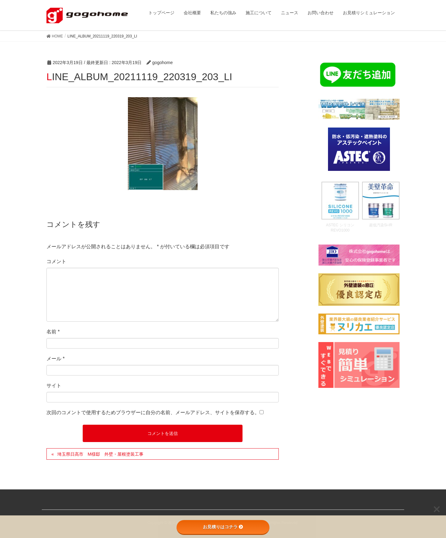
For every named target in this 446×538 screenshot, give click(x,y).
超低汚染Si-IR (380, 225)
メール (55, 358)
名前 (53, 331)
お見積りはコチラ (223, 527)
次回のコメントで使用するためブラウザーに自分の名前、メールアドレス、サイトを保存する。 (153, 412)
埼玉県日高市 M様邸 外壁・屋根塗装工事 (100, 454)
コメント (56, 261)
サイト (53, 385)
